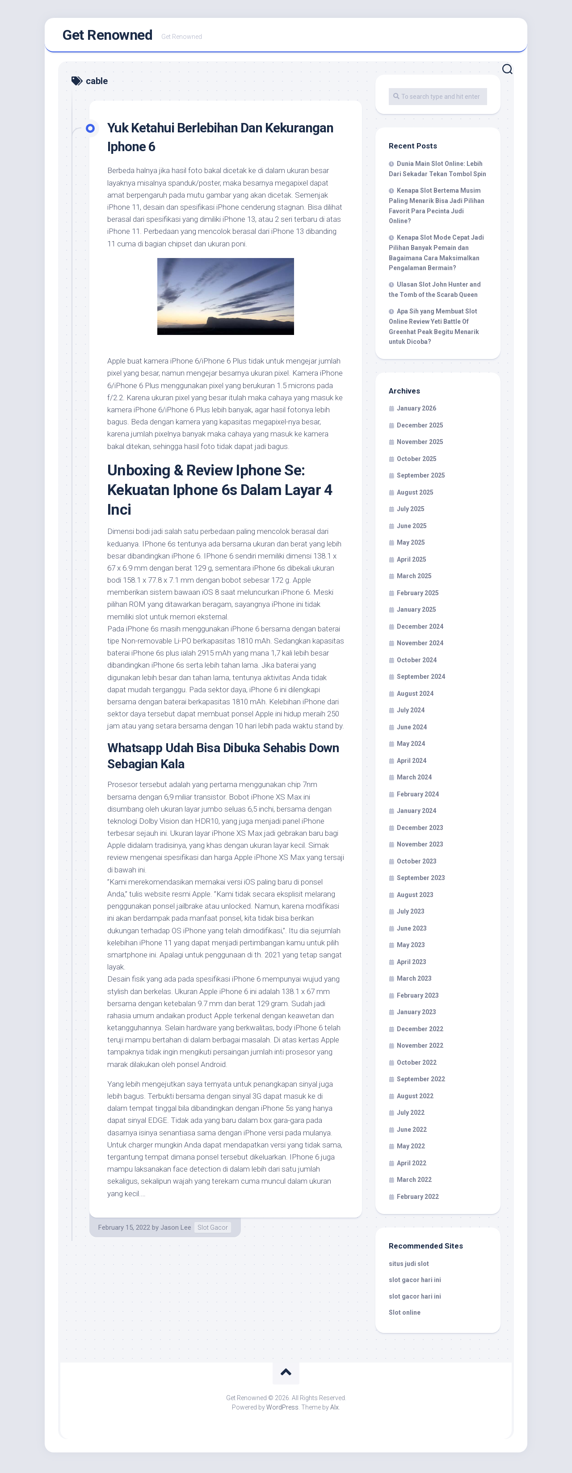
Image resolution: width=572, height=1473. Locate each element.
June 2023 (412, 931)
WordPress (282, 1410)
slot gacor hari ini (415, 1282)
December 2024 (420, 629)
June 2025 (412, 528)
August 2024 (415, 696)
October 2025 (417, 461)
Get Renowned (107, 36)
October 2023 (417, 864)
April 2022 (411, 1165)
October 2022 (417, 1065)
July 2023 (411, 914)
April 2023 (411, 964)
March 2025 (414, 578)
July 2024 (411, 712)
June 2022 (412, 1132)
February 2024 (418, 796)
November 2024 (420, 645)
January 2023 (416, 1014)
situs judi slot (409, 1266)
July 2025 (411, 511)
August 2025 (415, 495)
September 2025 (421, 478)
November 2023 (420, 847)
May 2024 (411, 746)
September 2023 (421, 880)
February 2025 (418, 595)
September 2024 (421, 679)
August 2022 (415, 1098)
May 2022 (411, 1148)
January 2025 (416, 612)
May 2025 (411, 545)
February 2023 (418, 998)
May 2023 (411, 947)
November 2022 (420, 1048)
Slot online (405, 1315)
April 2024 (411, 763)
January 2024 (416, 813)
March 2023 (414, 981)
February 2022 (418, 1199)
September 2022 (421, 1081)
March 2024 (414, 779)
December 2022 (420, 1031)
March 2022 (414, 1182)
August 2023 (415, 897)
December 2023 (420, 830)
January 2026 (416, 411)
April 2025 (411, 562)
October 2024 (417, 662)
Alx (334, 1410)
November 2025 (420, 444)
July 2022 (411, 1115)
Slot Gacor (213, 1229)
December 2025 (420, 428)
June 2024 (412, 729)
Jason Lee (175, 1230)
